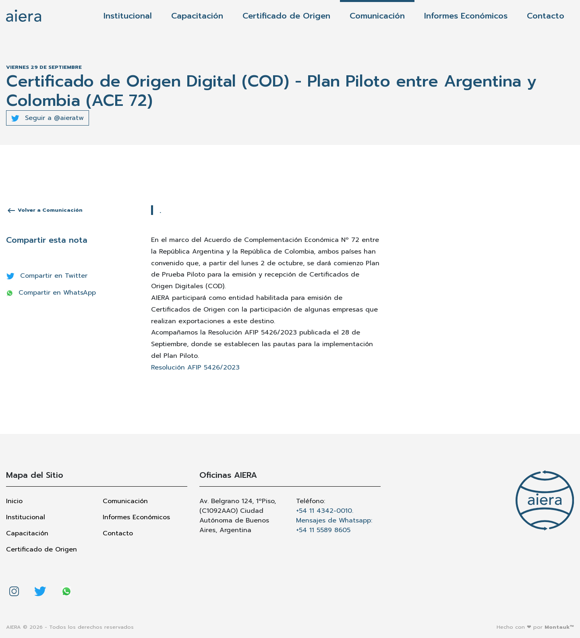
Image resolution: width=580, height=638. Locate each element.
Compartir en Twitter (46, 276)
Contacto (545, 16)
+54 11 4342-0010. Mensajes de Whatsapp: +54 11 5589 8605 (334, 520)
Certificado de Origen (286, 16)
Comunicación (377, 16)
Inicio (14, 501)
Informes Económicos (466, 16)
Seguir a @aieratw (47, 118)
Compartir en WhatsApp (51, 292)
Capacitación (197, 16)
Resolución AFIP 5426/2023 (195, 367)
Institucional (128, 16)
